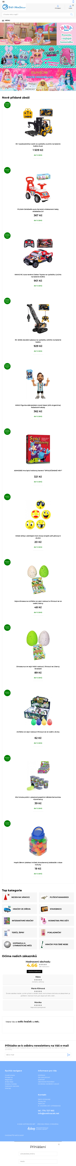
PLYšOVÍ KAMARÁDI (55, 897)
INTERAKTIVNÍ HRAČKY (18, 920)
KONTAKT (41, 1079)
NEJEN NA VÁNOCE (17, 897)
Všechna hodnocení (34, 971)
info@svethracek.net (48, 1114)
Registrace (8, 1079)
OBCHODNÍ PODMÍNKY (46, 1082)
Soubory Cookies (11, 1084)
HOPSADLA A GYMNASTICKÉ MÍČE (18, 944)
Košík (71, 6)
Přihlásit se (9, 1077)
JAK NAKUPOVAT (44, 1077)
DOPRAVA (41, 1075)
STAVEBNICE (51, 909)
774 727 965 (48, 1111)
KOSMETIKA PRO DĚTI (55, 920)
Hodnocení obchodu (12, 1086)
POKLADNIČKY (51, 932)
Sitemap (8, 1088)
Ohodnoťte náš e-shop (14, 1135)
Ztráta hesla (9, 1082)
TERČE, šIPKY (14, 932)
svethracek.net (29, 1124)
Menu (7, 20)
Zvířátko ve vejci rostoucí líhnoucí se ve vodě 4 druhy (38, 732)
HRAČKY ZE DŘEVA (17, 909)
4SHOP (44, 1129)
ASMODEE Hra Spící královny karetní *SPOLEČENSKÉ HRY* (38, 470)
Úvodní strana (10, 1075)
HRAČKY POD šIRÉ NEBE (54, 944)
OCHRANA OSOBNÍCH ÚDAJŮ (48, 1084)
